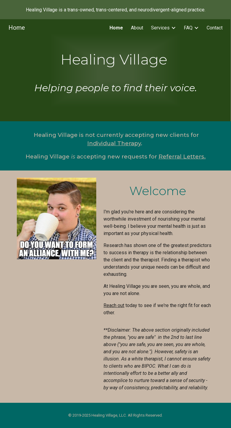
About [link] (137, 28)
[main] (115, 70)
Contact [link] (215, 28)
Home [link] (116, 28)
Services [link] (160, 28)
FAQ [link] (188, 28)
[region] (115, 9)
